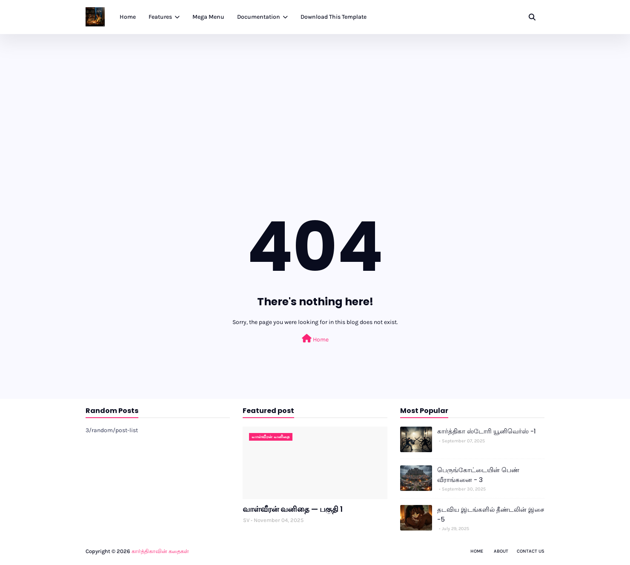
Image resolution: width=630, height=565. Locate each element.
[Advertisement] (315, 98)
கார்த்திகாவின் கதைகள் (160, 551)
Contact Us (530, 551)
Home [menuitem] (128, 16)
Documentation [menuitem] (258, 16)
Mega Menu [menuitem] (208, 16)
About (501, 551)
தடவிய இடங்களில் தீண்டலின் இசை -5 (490, 514)
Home (315, 338)
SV (246, 520)
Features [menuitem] (160, 16)
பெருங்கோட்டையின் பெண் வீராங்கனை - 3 (478, 474)
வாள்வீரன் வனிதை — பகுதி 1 (293, 509)
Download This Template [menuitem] (334, 16)
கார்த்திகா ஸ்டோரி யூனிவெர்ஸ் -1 (486, 431)
